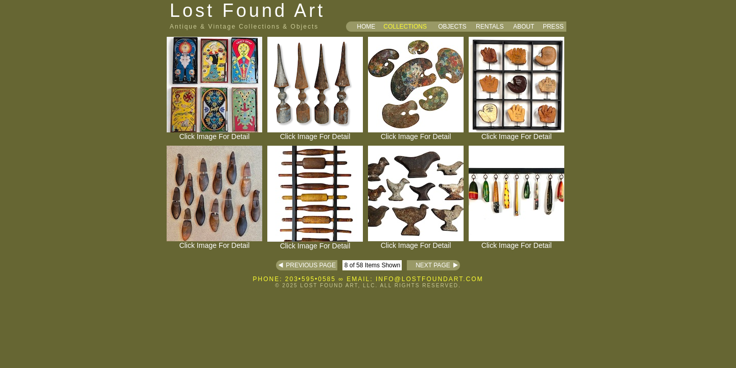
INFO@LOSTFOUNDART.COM (430, 279)
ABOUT (523, 26)
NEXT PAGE (428, 265)
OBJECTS (452, 26)
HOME (366, 26)
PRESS (553, 26)
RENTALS (489, 26)
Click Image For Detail (214, 133)
